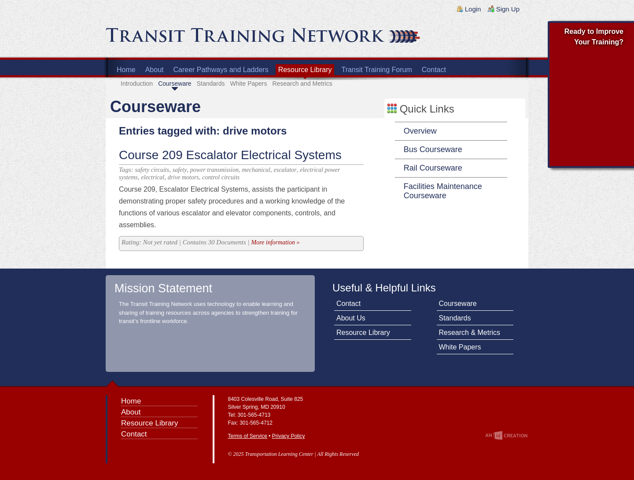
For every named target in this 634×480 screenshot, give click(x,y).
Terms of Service (247, 436)
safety (180, 170)
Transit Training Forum (376, 69)
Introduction (137, 83)
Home (126, 69)
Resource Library (305, 69)
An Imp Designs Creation (506, 435)
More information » (275, 242)
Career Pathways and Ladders (221, 69)
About (154, 69)
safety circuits (152, 170)
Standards (211, 83)
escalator (284, 170)
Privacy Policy (288, 436)
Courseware (174, 83)
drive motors (183, 177)
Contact (434, 69)
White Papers (248, 83)
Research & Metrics (470, 332)
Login (473, 9)
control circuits (221, 177)
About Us (350, 318)
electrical (152, 177)
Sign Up (508, 9)
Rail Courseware (433, 168)
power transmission (214, 170)
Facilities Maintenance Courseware (443, 191)
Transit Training (211, 38)
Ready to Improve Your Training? (593, 37)
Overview (420, 131)
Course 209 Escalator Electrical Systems (230, 155)
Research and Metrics (302, 83)
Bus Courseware (433, 149)
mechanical (256, 170)
